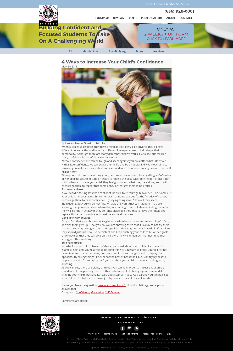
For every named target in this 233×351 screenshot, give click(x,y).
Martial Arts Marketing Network (119, 347)
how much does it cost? (112, 285)
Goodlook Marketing (159, 347)
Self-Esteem (112, 292)
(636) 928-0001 (179, 11)
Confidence (82, 292)
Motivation (97, 292)
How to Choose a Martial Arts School (167, 4)
